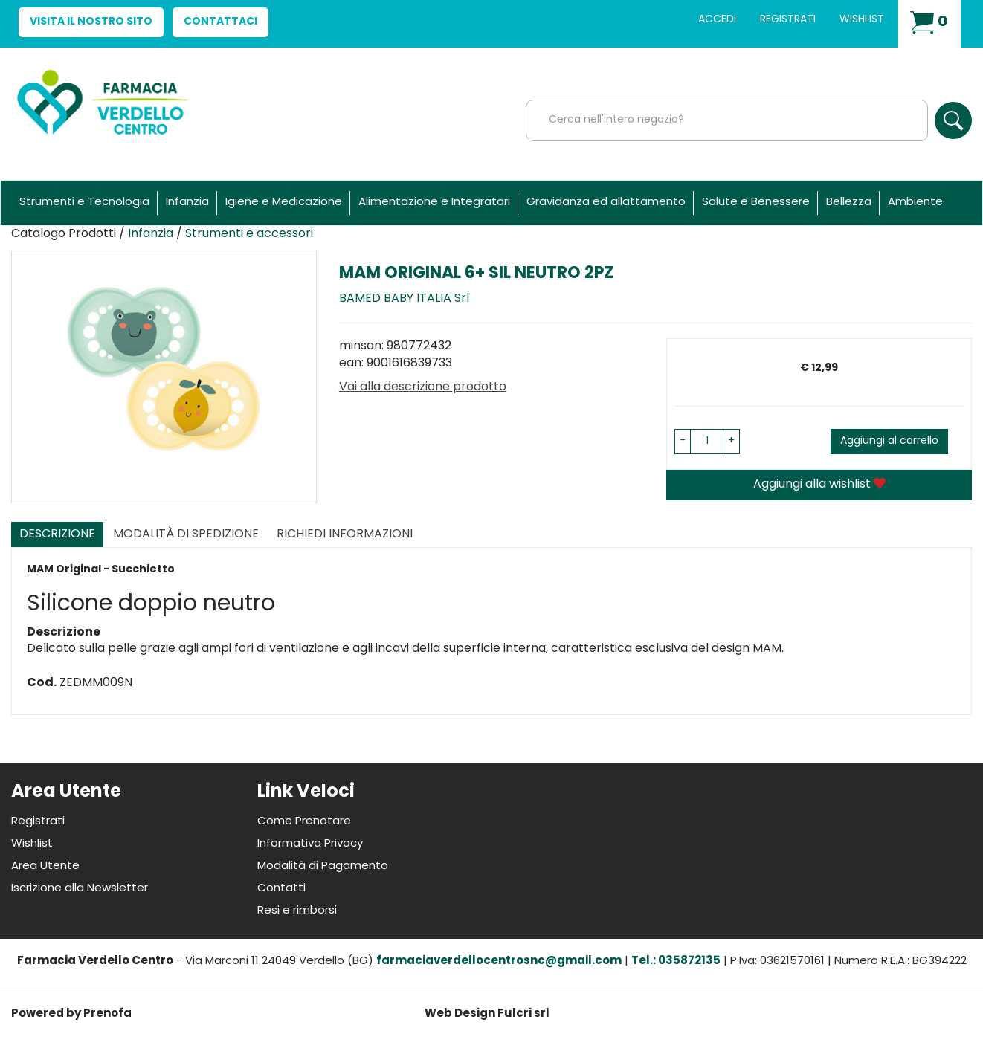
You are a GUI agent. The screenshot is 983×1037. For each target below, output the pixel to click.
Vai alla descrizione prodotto (422, 387)
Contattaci (220, 22)
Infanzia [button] (187, 202)
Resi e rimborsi (297, 911)
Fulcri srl (523, 1014)
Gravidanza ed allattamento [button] (606, 202)
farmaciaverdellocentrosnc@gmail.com (499, 961)
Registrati (788, 19)
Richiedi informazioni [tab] (345, 534)
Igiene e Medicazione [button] (283, 202)
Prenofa (107, 1014)
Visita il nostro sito (91, 22)
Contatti (281, 888)
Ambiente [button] (915, 202)
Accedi (717, 19)
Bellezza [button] (848, 202)
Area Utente (45, 866)
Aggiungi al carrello (889, 441)
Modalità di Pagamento (322, 866)
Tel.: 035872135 (676, 961)
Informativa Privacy (310, 844)
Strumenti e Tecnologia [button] (84, 202)
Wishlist (861, 19)
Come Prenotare (304, 821)
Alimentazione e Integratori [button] (434, 202)
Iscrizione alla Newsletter (79, 888)
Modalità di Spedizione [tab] (186, 534)
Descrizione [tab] (57, 534)
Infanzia (150, 234)
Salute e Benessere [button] (756, 202)
